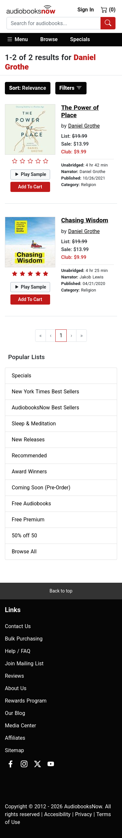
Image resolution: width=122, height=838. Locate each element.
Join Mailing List (24, 663)
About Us (15, 688)
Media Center (20, 725)
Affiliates (15, 738)
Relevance (27, 88)
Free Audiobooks (31, 503)
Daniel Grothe (84, 126)
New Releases (28, 439)
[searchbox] (54, 23)
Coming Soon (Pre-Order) (41, 487)
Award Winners (29, 471)
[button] (20, 39)
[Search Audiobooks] (108, 23)
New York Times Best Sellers (45, 391)
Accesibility (57, 814)
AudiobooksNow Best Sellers (45, 407)
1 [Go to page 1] (61, 335)
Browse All (24, 551)
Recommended (29, 455)
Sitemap (14, 750)
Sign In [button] (85, 10)
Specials (80, 39)
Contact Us (18, 626)
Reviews (14, 676)
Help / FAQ (17, 651)
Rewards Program (26, 701)
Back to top (60, 590)
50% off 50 (24, 535)
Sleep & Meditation (34, 423)
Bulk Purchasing (24, 639)
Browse (49, 39)
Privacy (83, 814)
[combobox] (61, 23)
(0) (108, 9)
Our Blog (15, 713)
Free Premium (28, 519)
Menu (17, 39)
